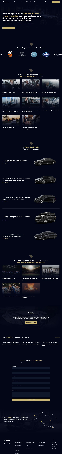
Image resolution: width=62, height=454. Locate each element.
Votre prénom (14, 376)
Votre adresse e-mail (16, 380)
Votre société (14, 366)
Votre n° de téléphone (16, 385)
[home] (5, 1)
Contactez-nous (56, 1)
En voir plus (57, 337)
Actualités (53, 446)
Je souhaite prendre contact (8, 27)
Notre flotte (36, 1)
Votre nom (14, 371)
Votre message (15, 390)
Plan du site (54, 448)
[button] (17, 1)
